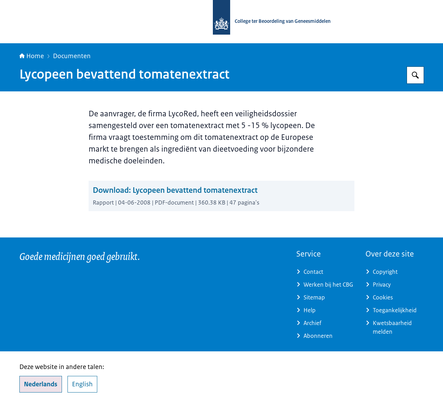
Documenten (72, 56)
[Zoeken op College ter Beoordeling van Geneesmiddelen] (415, 75)
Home (31, 56)
